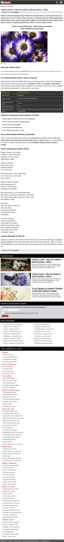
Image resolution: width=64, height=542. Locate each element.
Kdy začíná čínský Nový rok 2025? (10, 357)
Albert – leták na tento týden (9, 472)
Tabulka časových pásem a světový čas (11, 413)
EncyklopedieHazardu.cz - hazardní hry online (44, 329)
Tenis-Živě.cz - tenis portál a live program (12, 338)
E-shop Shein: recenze (7, 368)
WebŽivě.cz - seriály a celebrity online (12, 326)
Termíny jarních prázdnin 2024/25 (10, 361)
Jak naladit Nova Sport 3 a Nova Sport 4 (11, 503)
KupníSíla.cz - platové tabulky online (42, 324)
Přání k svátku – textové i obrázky (10, 514)
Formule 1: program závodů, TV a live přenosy (12, 444)
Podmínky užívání (17, 541)
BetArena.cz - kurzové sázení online (11, 329)
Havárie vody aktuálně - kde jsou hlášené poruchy (13, 418)
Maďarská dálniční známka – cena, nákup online (13, 432)
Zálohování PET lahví (7, 441)
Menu (61, 2)
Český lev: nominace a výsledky (9, 359)
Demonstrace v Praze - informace (10, 380)
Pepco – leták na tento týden (9, 477)
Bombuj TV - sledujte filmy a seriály (10, 524)
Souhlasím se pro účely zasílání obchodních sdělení (21, 313)
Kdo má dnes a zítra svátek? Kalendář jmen (12, 512)
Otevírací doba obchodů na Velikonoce (11, 465)
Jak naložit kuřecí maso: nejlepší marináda (12, 460)
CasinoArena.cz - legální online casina (43, 326)
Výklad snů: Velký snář (7, 493)
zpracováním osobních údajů (16, 313)
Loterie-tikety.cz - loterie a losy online (42, 331)
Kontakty (10, 541)
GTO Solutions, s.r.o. (45, 541)
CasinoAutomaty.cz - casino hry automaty (43, 333)
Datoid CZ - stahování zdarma (9, 536)
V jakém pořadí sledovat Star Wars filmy (11, 399)
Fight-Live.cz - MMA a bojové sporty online (13, 331)
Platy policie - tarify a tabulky (9, 387)
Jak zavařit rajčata (7, 455)
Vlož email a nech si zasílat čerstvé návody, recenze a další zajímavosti (24, 307)
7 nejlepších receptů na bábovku (10, 448)
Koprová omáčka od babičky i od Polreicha (12, 458)
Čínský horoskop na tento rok (9, 496)
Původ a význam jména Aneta (22, 26)
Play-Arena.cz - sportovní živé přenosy (43, 338)
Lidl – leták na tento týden (8, 467)
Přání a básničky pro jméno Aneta (32, 28)
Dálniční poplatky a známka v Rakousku (11, 437)
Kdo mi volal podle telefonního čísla (10, 505)
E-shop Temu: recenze (7, 366)
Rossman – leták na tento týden (9, 484)
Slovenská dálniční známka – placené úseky (12, 434)
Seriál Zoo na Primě (7, 404)
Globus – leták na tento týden (9, 479)
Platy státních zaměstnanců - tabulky (10, 385)
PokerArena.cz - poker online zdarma (42, 336)
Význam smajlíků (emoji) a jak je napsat (11, 422)
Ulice (27, 121)
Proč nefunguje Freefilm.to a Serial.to (11, 529)
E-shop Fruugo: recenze (8, 371)
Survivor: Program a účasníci (9, 406)
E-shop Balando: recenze (8, 373)
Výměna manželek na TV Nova (9, 392)
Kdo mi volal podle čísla (8, 427)
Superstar (31, 119)
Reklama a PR (4, 541)
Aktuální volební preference (8, 378)
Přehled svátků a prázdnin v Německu (11, 488)
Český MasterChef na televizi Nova (10, 394)
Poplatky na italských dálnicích (9, 439)
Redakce (16, 12)
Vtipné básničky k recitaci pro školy (10, 517)
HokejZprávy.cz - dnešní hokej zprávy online (13, 336)
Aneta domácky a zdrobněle (42, 26)
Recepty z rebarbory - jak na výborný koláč (12, 451)
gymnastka (16, 124)
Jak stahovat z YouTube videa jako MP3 (11, 527)
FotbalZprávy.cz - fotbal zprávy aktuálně (12, 333)
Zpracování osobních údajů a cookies (31, 541)
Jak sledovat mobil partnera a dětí (10, 411)
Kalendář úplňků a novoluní (8, 491)
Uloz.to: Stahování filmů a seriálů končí (11, 522)
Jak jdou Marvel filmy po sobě (9, 396)
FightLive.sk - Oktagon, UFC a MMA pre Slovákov (14, 343)
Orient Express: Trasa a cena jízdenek (11, 500)
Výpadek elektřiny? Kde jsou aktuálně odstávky (13, 415)
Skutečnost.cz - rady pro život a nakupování (13, 324)
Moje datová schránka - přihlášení (10, 430)
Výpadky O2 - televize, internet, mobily (11, 420)
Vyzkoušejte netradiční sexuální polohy (11, 510)
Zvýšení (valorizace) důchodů (9, 382)
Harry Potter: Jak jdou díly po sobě (10, 401)
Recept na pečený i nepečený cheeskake (11, 453)
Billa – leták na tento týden (8, 474)
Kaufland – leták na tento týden (9, 470)
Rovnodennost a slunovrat (8, 498)
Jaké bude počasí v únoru (8, 354)
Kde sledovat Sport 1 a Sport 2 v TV (10, 425)
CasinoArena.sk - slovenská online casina (43, 340)
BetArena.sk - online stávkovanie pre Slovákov (13, 340)
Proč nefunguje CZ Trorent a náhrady (11, 534)
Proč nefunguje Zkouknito (8, 531)
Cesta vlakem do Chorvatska (9, 507)
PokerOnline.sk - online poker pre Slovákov (44, 343)
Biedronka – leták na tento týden (10, 481)
